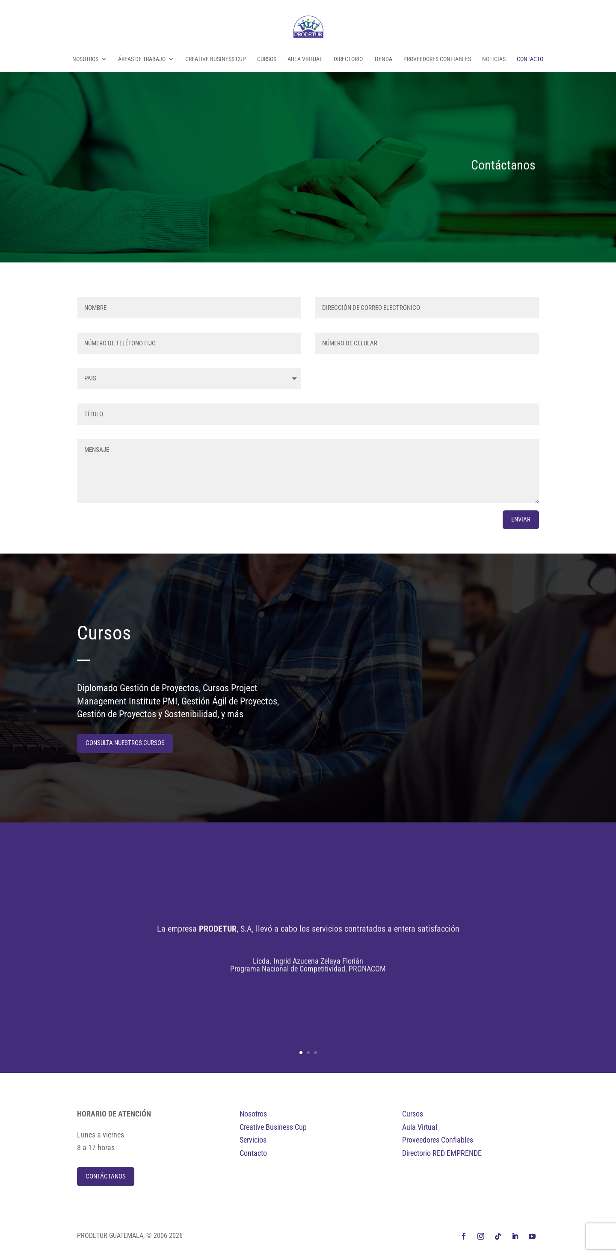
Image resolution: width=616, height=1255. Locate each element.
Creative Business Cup (215, 59)
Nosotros (85, 59)
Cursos (266, 59)
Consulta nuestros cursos (125, 743)
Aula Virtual (305, 59)
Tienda (383, 59)
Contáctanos (106, 1176)
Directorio (348, 59)
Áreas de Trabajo (142, 59)
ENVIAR (520, 519)
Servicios (253, 1139)
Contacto (530, 59)
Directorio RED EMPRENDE (442, 1153)
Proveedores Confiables (437, 59)
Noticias (494, 59)
